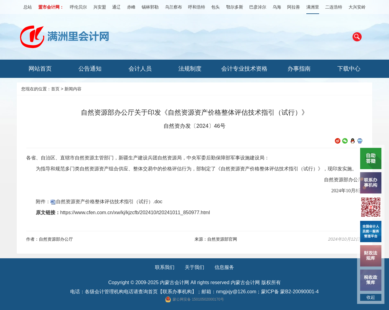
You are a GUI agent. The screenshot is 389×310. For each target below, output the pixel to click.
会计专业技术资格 (244, 68)
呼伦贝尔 (78, 7)
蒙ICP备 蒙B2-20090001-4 (289, 291)
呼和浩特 (196, 7)
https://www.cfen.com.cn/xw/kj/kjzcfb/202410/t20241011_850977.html (135, 212)
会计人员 (140, 68)
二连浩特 (333, 7)
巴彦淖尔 (257, 7)
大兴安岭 (357, 7)
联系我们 (164, 267)
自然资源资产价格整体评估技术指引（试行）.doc (109, 201)
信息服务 (224, 267)
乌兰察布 (173, 7)
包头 (215, 7)
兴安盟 (99, 7)
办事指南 (299, 68)
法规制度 (189, 68)
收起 (371, 297)
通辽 (116, 7)
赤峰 (131, 7)
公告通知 (90, 68)
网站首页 (40, 68)
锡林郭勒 (150, 7)
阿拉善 (293, 7)
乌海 (277, 7)
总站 (27, 7)
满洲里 (312, 7)
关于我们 (194, 267)
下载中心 (348, 68)
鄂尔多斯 (234, 7)
